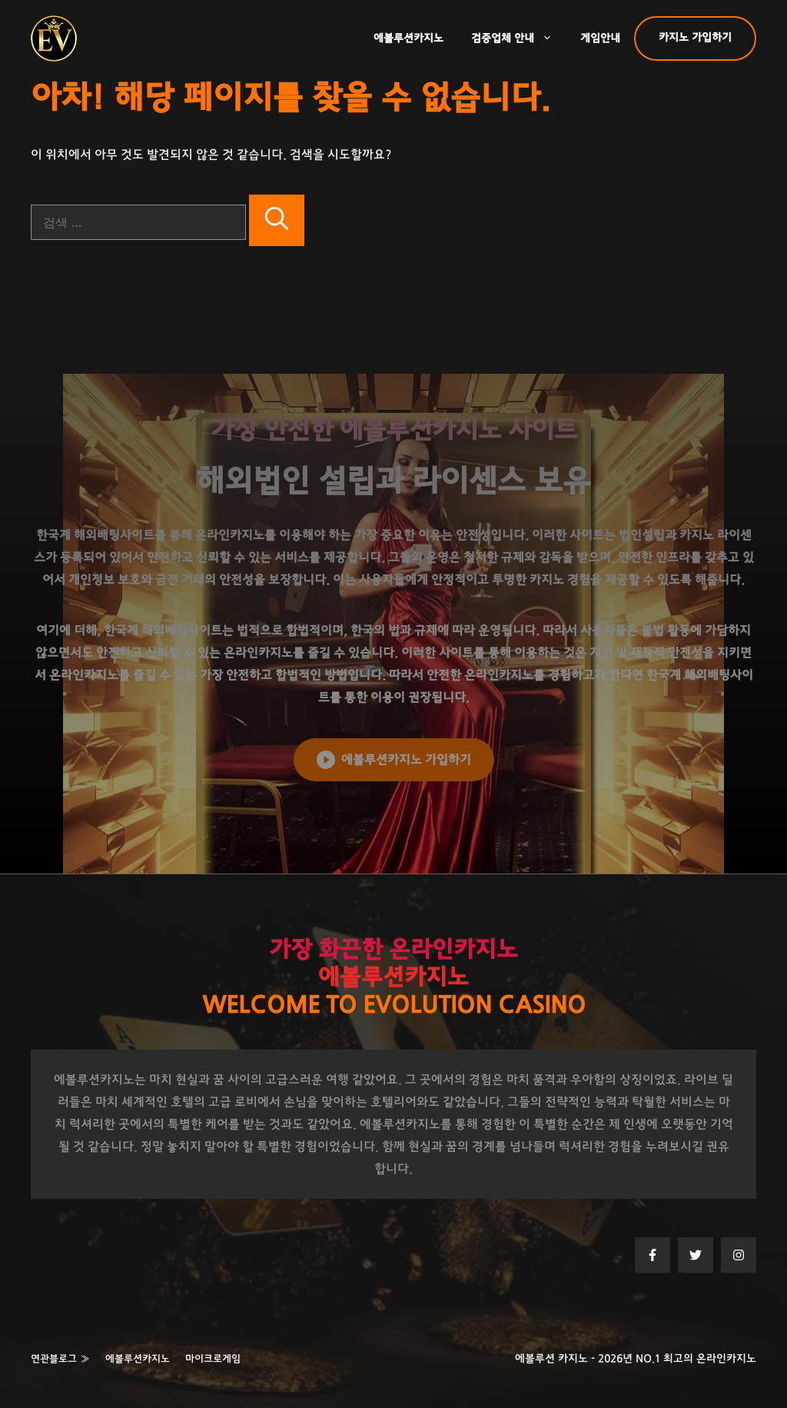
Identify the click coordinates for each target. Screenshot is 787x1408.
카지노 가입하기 (695, 37)
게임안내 (600, 38)
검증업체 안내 (518, 38)
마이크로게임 (213, 1359)
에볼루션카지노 (408, 38)
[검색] (276, 220)
